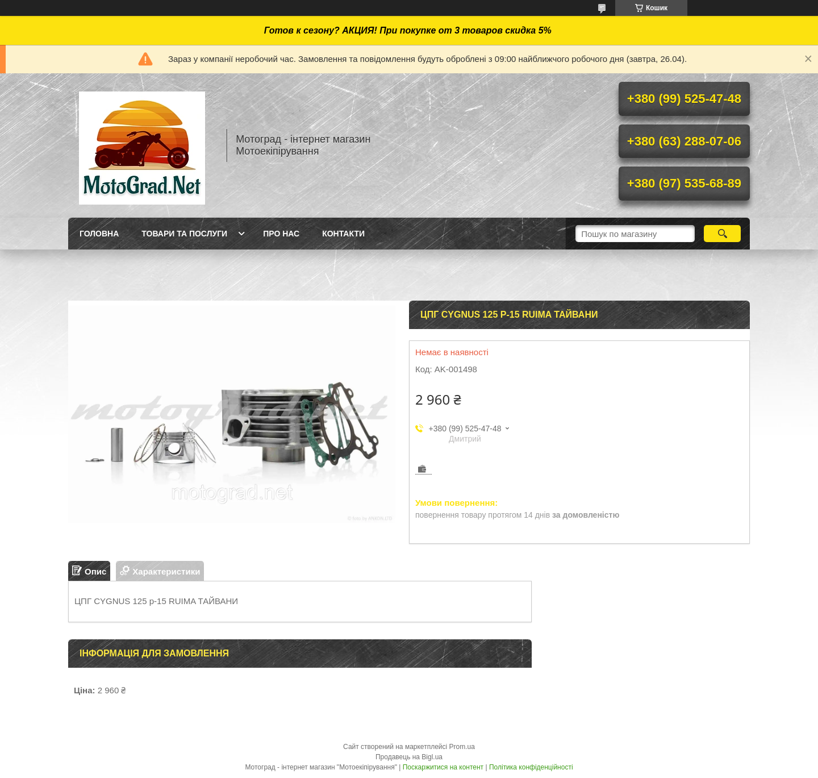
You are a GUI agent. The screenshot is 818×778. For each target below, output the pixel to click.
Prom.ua (462, 747)
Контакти (343, 233)
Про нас (281, 233)
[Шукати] (722, 233)
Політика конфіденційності (531, 767)
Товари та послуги (184, 233)
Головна (99, 233)
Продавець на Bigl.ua (409, 757)
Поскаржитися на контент (443, 767)
